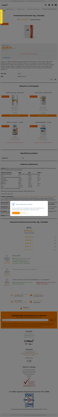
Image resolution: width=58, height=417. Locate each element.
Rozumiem (16, 213)
